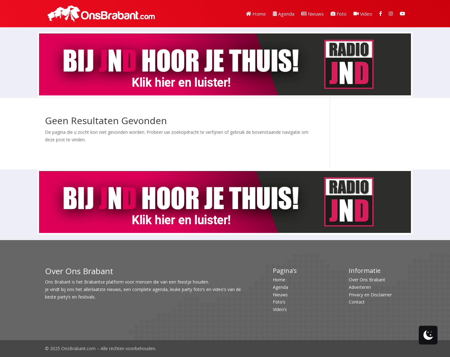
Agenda (283, 14)
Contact (357, 302)
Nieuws (312, 14)
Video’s (280, 309)
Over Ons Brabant (367, 280)
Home (256, 14)
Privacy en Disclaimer (370, 295)
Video (362, 14)
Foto (339, 14)
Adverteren (360, 287)
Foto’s (279, 302)
